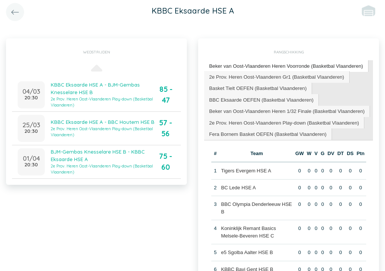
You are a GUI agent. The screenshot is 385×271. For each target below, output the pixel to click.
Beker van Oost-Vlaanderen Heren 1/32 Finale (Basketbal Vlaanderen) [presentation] (285, 110)
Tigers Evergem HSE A (246, 169)
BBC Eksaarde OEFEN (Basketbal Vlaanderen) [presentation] (260, 99)
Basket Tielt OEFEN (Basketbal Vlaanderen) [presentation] (257, 87)
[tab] (285, 66)
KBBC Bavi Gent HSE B (247, 268)
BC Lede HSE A (238, 186)
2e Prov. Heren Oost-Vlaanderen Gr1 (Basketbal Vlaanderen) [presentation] (275, 76)
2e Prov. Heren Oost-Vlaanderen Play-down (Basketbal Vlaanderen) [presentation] (282, 121)
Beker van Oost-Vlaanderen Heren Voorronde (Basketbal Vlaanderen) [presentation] (285, 66)
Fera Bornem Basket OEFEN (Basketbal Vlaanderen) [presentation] (266, 133)
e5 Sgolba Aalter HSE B (247, 251)
